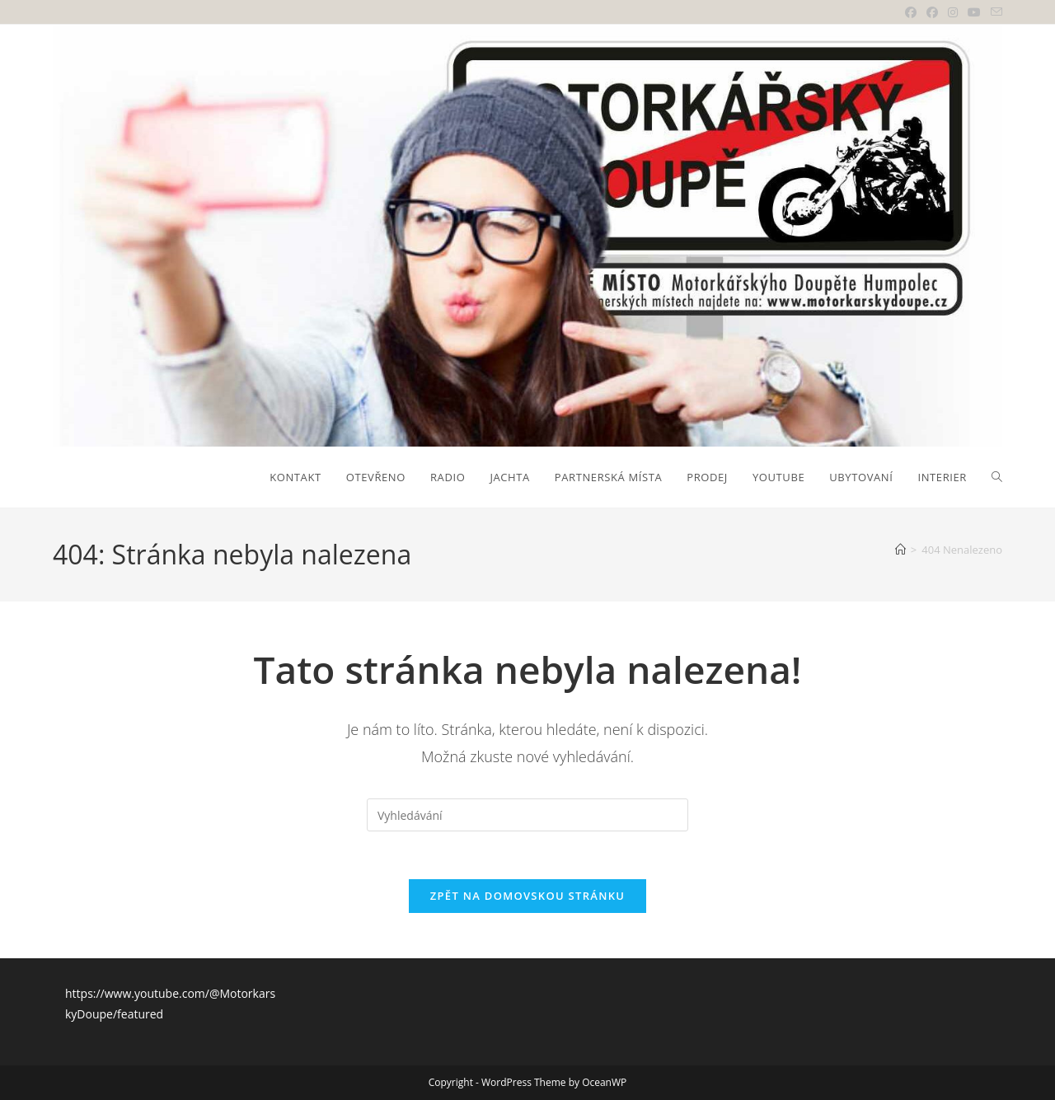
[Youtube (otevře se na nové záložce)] (974, 12)
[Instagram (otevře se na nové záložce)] (953, 12)
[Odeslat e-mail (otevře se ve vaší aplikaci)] (994, 12)
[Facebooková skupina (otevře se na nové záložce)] (932, 12)
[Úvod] (900, 549)
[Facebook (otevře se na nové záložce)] (910, 12)
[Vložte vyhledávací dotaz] (527, 814)
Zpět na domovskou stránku (527, 898)
